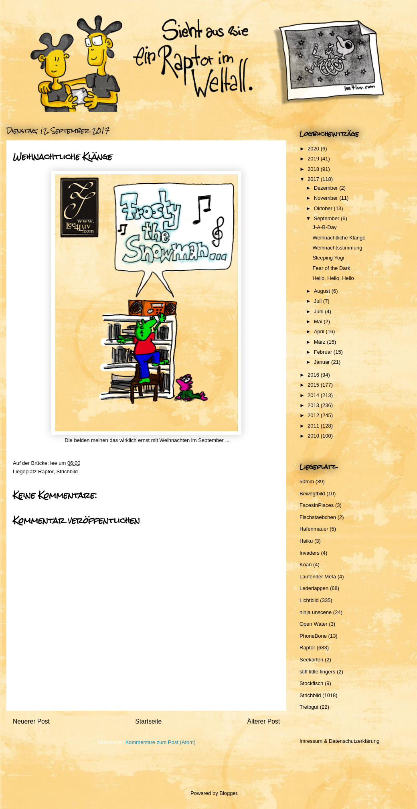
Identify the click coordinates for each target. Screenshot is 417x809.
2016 (314, 375)
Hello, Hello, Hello (333, 278)
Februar (324, 352)
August (323, 291)
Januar (322, 362)
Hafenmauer (314, 529)
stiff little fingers (317, 672)
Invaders (310, 553)
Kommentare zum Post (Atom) (161, 742)
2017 (314, 179)
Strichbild (66, 471)
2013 (314, 405)
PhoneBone (313, 636)
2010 (314, 436)
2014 (314, 395)
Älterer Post (263, 721)
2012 (314, 415)
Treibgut (309, 707)
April (320, 331)
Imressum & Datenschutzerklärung (339, 741)
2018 (314, 169)
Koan (306, 565)
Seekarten (311, 660)
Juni (319, 311)
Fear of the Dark (331, 268)
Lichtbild (309, 600)
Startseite (148, 721)
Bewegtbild (312, 494)
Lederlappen (314, 588)
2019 (314, 159)
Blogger (228, 793)
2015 (314, 385)
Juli (318, 301)
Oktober (324, 208)
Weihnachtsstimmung (337, 248)
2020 (314, 149)
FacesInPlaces (317, 505)
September (327, 218)
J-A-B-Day (324, 227)
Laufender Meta (318, 577)
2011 (314, 426)
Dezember (327, 188)
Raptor (45, 471)
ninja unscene (316, 612)
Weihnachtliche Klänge (338, 238)
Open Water (314, 624)
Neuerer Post (31, 721)
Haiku (306, 541)
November (327, 198)
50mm (307, 482)
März (320, 342)
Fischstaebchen (318, 517)
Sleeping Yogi (328, 258)
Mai (319, 321)
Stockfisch (311, 683)
